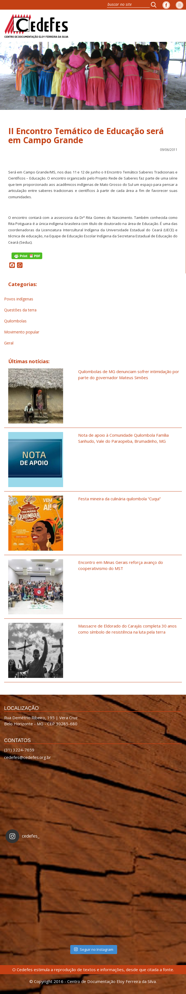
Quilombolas (15, 321)
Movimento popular (21, 332)
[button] (155, 4)
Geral (8, 343)
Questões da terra (20, 310)
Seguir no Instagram (93, 949)
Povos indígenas (18, 299)
